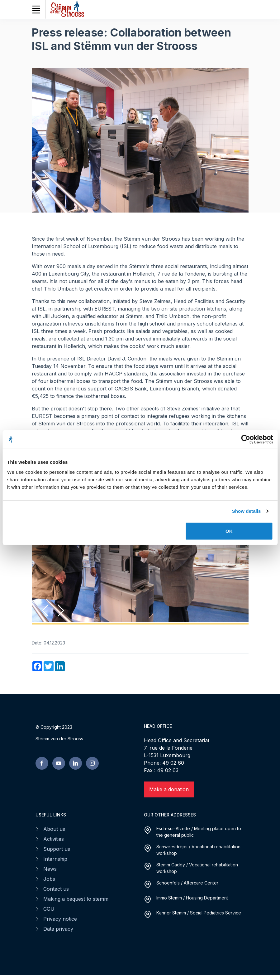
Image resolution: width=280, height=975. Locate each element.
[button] (61, 610)
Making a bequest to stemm (75, 899)
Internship (55, 859)
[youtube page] (58, 763)
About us (54, 829)
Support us (56, 849)
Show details (246, 511)
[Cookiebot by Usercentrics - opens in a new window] (245, 439)
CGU (49, 909)
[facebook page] (42, 763)
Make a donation (169, 789)
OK (229, 530)
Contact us (56, 889)
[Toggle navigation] (36, 9)
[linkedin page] (75, 763)
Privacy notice (60, 919)
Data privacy (58, 929)
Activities (53, 839)
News (50, 869)
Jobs (49, 879)
